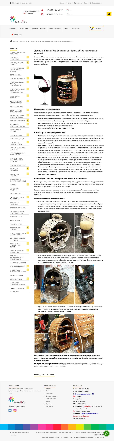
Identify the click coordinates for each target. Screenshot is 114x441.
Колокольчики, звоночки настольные (18, 180)
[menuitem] (13, 29)
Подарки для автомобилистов (16, 143)
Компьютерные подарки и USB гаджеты (15, 245)
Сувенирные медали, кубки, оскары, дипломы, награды (17, 90)
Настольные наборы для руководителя (17, 212)
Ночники (13, 185)
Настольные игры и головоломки (17, 198)
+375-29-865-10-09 (82, 391)
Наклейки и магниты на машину (17, 239)
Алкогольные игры (16, 107)
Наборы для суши (16, 224)
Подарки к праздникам (14, 58)
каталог (92, 358)
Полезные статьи (97, 3)
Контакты (49, 404)
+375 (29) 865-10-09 (54, 14)
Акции (48, 401)
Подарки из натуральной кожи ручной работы (16, 257)
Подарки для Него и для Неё (17, 63)
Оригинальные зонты (17, 208)
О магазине (49, 393)
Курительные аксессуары (14, 203)
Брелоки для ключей (17, 266)
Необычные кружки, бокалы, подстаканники (17, 83)
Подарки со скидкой (17, 79)
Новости (86, 3)
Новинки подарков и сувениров (17, 53)
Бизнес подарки (16, 220)
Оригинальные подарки (15, 228)
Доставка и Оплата (51, 396)
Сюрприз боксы (15, 75)
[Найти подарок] (109, 14)
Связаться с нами (27, 3)
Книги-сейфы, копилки (15, 97)
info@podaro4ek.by (79, 418)
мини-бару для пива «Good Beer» (86, 204)
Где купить (71, 10)
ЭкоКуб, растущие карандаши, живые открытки (16, 159)
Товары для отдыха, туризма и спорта (17, 116)
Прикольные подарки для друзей (17, 148)
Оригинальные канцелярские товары (18, 271)
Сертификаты (78, 3)
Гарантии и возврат (66, 3)
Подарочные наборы (17, 121)
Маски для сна (15, 194)
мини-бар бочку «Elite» (80, 255)
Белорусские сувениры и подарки (17, 283)
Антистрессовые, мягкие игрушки (16, 102)
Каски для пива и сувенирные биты (16, 111)
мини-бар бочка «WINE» (94, 307)
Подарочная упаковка (18, 288)
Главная (15, 41)
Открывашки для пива (18, 263)
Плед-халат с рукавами (14, 189)
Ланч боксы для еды (17, 139)
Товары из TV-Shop (16, 275)
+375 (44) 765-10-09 (54, 10)
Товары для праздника (14, 169)
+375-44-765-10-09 (82, 389)
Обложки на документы (14, 175)
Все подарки (14, 292)
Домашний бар (39, 57)
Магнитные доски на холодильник (17, 154)
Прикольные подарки (17, 165)
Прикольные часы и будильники (17, 251)
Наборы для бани (16, 135)
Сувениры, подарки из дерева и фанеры (18, 234)
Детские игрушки (16, 279)
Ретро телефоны (16, 217)
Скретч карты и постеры (15, 130)
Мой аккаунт (15, 3)
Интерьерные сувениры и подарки (17, 125)
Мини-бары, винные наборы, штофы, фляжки (17, 69)
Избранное (49, 406)
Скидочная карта (51, 399)
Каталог (48, 391)
